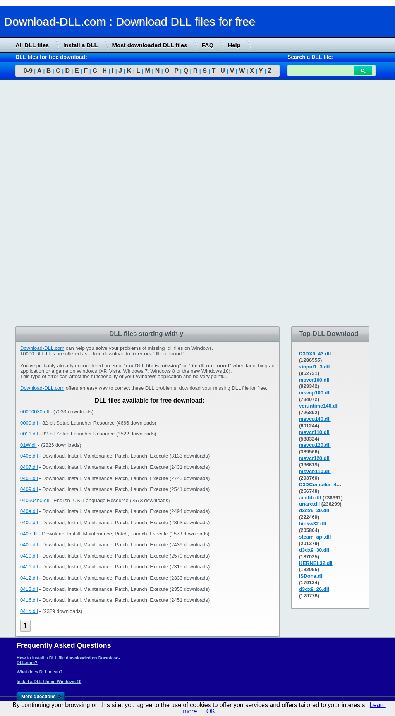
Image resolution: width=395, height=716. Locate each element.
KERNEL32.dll (316, 563)
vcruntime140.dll (319, 406)
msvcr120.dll (314, 458)
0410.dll (29, 556)
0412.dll (29, 578)
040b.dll (29, 522)
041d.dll (29, 611)
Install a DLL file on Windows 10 (49, 681)
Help (234, 45)
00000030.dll (34, 412)
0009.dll (29, 423)
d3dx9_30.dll (314, 550)
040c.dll (29, 534)
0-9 (28, 70)
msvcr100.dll (314, 380)
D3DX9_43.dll (315, 353)
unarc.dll (309, 504)
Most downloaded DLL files (149, 45)
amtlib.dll (310, 498)
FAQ (208, 45)
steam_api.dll (315, 537)
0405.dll (29, 456)
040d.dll (29, 544)
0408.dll (29, 478)
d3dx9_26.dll (314, 589)
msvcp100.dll (315, 393)
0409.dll (29, 489)
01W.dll (28, 445)
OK (210, 711)
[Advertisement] (58, 204)
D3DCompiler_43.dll (323, 484)
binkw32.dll (312, 524)
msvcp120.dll (315, 445)
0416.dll (29, 600)
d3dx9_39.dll (314, 510)
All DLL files (32, 45)
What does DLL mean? (39, 672)
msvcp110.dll (315, 471)
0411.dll (29, 567)
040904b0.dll (34, 500)
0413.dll (29, 589)
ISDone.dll (311, 576)
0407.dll (29, 467)
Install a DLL (80, 45)
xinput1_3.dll (314, 367)
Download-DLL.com (42, 348)
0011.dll (29, 434)
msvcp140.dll (315, 419)
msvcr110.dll (314, 432)
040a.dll (29, 511)
